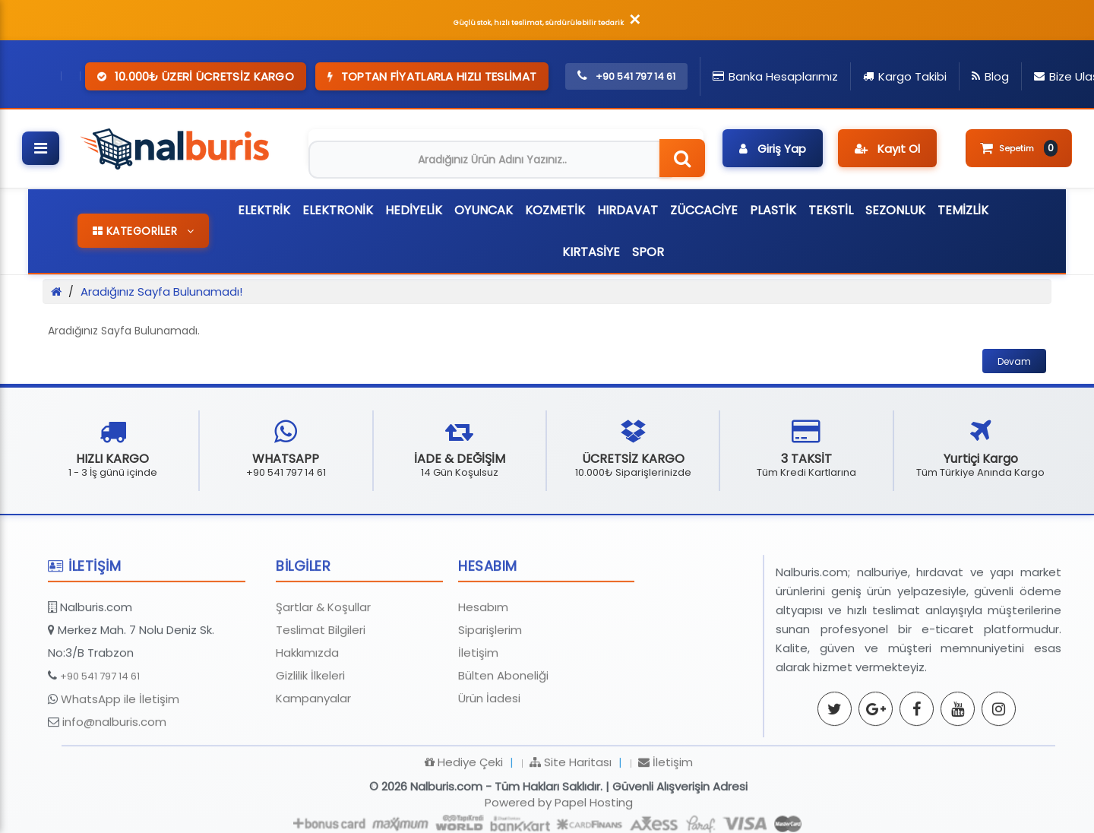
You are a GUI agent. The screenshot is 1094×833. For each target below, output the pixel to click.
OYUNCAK (483, 210)
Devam (1014, 361)
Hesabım (483, 666)
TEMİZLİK (962, 210)
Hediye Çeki (464, 821)
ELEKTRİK (264, 210)
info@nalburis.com (114, 781)
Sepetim (1019, 148)
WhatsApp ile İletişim (120, 758)
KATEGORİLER (143, 231)
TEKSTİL (830, 210)
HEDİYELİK (413, 210)
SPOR (648, 252)
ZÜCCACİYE (704, 210)
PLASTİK (773, 210)
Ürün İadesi (489, 757)
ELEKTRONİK (337, 210)
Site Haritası (571, 821)
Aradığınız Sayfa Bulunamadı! (161, 291)
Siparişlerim (490, 689)
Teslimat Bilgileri (320, 689)
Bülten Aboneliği (503, 735)
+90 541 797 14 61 (100, 735)
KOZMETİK (555, 210)
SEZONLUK (895, 210)
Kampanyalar (313, 757)
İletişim (478, 712)
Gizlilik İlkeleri (310, 735)
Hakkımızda (307, 712)
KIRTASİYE (591, 252)
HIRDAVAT (627, 210)
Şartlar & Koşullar (323, 666)
